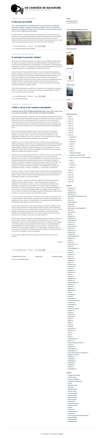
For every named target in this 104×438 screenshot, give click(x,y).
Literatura (70, 194)
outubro (72, 139)
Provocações (71, 368)
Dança (69, 296)
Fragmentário (71, 401)
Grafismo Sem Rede (73, 403)
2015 (69, 172)
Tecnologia (70, 358)
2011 (69, 181)
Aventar (70, 383)
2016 (69, 170)
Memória (70, 224)
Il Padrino (70, 364)
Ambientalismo (72, 350)
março (71, 162)
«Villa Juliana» (71, 348)
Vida (69, 240)
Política (70, 190)
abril (71, 160)
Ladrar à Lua (71, 409)
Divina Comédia (72, 399)
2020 (69, 128)
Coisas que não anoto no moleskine (77, 352)
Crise (69, 198)
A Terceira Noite (72, 377)
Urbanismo (71, 346)
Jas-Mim (70, 407)
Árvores (70, 284)
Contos (70, 242)
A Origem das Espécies (74, 375)
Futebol (70, 312)
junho (71, 148)
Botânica (70, 310)
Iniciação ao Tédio (72, 354)
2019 (69, 130)
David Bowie (71, 328)
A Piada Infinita (72, 338)
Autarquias (70, 294)
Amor (69, 292)
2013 (69, 177)
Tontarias (70, 188)
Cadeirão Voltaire (72, 389)
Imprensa (18, 48)
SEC (69, 274)
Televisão (24, 98)
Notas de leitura (72, 282)
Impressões (71, 298)
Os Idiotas (70, 234)
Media (28, 48)
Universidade (71, 304)
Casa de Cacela (72, 391)
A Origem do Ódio (72, 308)
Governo (70, 254)
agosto (71, 144)
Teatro (69, 318)
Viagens (70, 306)
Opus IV (70, 340)
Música (70, 206)
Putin (69, 332)
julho (71, 146)
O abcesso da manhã (22, 22)
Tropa (69, 336)
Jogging (70, 260)
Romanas (70, 356)
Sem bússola (71, 202)
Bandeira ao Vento (72, 385)
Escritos (70, 228)
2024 (69, 119)
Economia (70, 266)
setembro (72, 141)
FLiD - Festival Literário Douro (33, 111)
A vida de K (71, 314)
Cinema (70, 276)
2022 (69, 123)
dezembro (72, 137)
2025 (69, 116)
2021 (69, 125)
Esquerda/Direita (72, 236)
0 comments (30, 96)
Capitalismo (71, 278)
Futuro (69, 210)
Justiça (70, 320)
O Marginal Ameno (73, 411)
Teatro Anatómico (72, 419)
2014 (69, 174)
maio (71, 150)
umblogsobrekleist (72, 421)
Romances (70, 272)
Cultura (20, 98)
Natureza (70, 238)
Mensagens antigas (57, 256)
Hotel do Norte (71, 244)
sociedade (32, 48)
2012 (69, 179)
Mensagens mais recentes (19, 256)
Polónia (70, 326)
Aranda (70, 252)
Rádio (69, 322)
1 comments (30, 46)
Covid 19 (70, 222)
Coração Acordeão (73, 393)
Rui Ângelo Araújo (21, 46)
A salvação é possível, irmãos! (26, 57)
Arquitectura (71, 360)
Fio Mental (70, 362)
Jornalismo (23, 48)
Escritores (70, 212)
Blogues (70, 288)
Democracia (71, 226)
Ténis (69, 250)
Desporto (70, 258)
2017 (69, 135)
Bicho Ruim (71, 387)
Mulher (69, 256)
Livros (69, 200)
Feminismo (71, 330)
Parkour (70, 366)
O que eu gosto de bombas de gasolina (78, 415)
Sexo (69, 334)
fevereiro (72, 165)
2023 (69, 121)
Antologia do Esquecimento (75, 381)
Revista (72, 417)
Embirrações (71, 220)
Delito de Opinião (72, 395)
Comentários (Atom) (23, 259)
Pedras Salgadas (72, 248)
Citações (70, 280)
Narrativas (70, 218)
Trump (69, 324)
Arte (17, 98)
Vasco (69, 262)
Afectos (70, 286)
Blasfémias (71, 290)
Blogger (61, 434)
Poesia (69, 344)
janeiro (71, 167)
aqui (25, 64)
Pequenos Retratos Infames (75, 342)
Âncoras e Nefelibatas (73, 379)
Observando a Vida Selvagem (75, 196)
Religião (70, 270)
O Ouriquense (71, 413)
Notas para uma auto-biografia (76, 208)
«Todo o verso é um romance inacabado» (31, 107)
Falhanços (70, 230)
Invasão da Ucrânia (73, 300)
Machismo (70, 264)
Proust (69, 246)
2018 (69, 132)
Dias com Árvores (72, 397)
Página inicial (38, 256)
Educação (70, 316)
